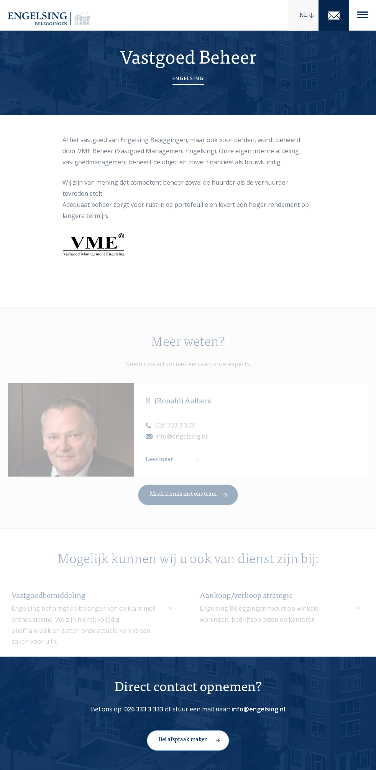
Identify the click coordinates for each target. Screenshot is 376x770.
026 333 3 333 (174, 430)
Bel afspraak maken (183, 740)
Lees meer (159, 465)
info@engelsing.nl (181, 441)
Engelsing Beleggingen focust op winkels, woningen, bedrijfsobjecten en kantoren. (260, 619)
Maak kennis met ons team (183, 499)
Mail (334, 15)
